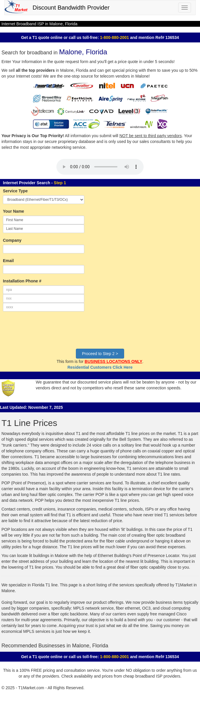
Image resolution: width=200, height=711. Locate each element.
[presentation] (47, 333)
